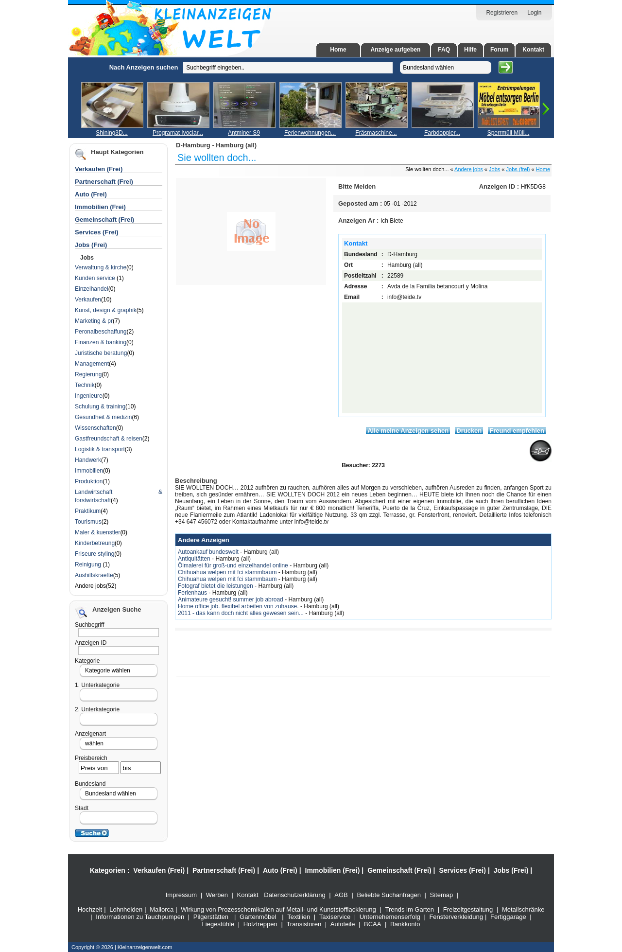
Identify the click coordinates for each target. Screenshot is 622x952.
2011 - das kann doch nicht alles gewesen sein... (241, 613)
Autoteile (342, 924)
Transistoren (303, 924)
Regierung (88, 374)
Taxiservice (334, 916)
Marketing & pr (94, 320)
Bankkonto (405, 924)
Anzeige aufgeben (396, 49)
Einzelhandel (91, 288)
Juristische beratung (101, 353)
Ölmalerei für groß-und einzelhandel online (234, 565)
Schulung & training (100, 406)
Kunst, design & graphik (106, 310)
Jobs (494, 169)
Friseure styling (94, 553)
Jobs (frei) (518, 169)
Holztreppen (260, 924)
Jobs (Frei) (91, 244)
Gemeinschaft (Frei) (104, 219)
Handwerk (88, 460)
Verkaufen (88, 299)
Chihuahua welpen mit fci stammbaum (228, 572)
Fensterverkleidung (456, 916)
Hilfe (470, 49)
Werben (217, 895)
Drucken (469, 430)
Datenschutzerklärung (294, 895)
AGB (340, 895)
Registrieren (502, 12)
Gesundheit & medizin (103, 417)
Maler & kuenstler (97, 532)
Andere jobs (468, 169)
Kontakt (533, 49)
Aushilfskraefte (94, 575)
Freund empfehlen (516, 430)
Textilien (298, 916)
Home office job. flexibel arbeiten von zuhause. (239, 606)
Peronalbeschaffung (101, 331)
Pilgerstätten (210, 916)
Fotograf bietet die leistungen (216, 585)
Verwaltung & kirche (100, 267)
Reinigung (89, 564)
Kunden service (96, 278)
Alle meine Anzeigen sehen (408, 430)
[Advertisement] (56, 203)
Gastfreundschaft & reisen (108, 438)
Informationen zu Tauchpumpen (140, 916)
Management (92, 363)
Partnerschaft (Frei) (104, 181)
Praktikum (88, 511)
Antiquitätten (195, 558)
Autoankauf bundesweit (209, 551)
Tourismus (88, 521)
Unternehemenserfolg (390, 916)
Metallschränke (523, 909)
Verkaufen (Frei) (98, 169)
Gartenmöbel (258, 916)
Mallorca (161, 909)
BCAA (372, 924)
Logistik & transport (100, 449)
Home (338, 49)
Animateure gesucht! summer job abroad (231, 599)
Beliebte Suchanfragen (389, 895)
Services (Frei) (97, 232)
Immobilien (89, 470)
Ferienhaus (193, 592)
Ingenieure (89, 395)
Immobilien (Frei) (100, 207)
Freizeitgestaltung (468, 909)
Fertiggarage (508, 916)
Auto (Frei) (91, 194)
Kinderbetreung (95, 543)
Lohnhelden (125, 909)
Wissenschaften (95, 427)
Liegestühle (218, 924)
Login (534, 12)
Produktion (89, 481)
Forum (499, 49)
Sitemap (441, 895)
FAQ (444, 49)
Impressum (181, 895)
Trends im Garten (409, 909)
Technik (85, 385)
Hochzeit (90, 909)
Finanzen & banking (100, 342)
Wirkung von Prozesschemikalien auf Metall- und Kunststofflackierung (278, 909)
